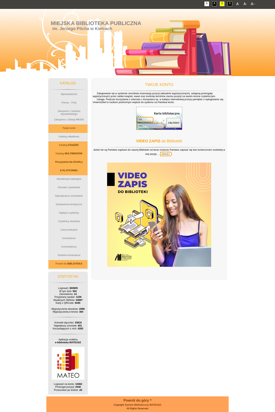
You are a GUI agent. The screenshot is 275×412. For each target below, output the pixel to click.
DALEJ (165, 154)
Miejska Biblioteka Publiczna (96, 23)
